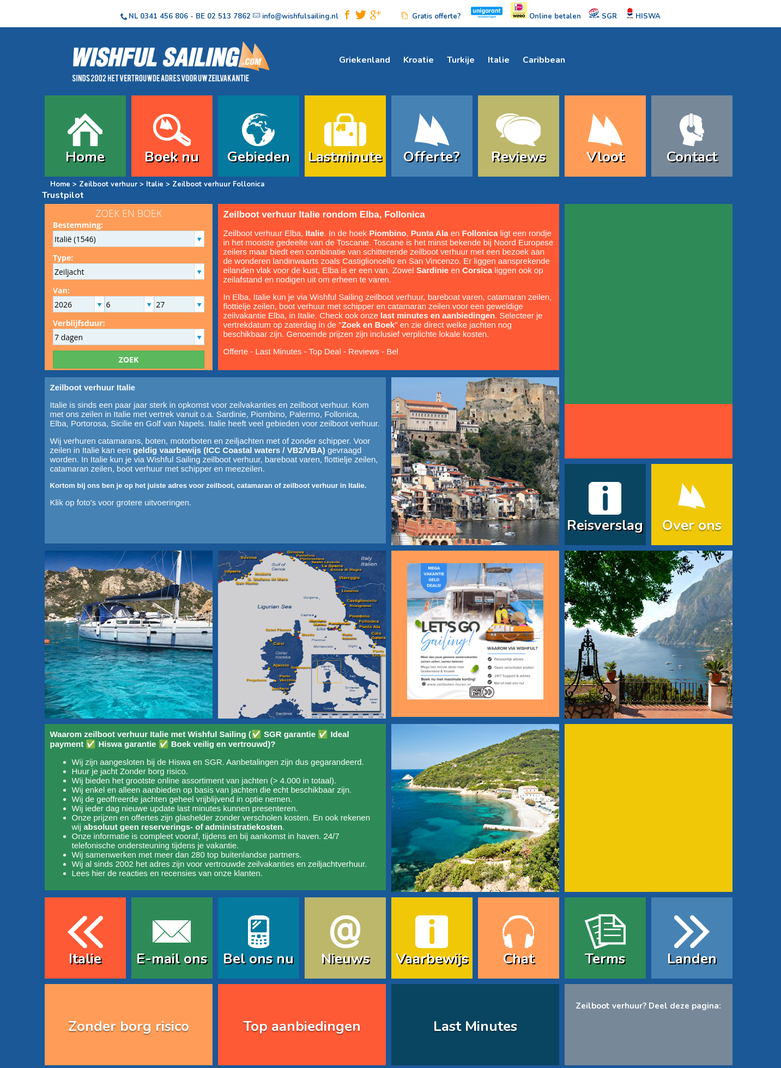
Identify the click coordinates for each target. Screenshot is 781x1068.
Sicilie (121, 423)
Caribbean (544, 60)
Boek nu (171, 156)
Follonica (340, 414)
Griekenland (364, 60)
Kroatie (418, 60)
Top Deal (325, 351)
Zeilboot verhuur (108, 184)
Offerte (236, 351)
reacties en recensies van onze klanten (189, 873)
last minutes (199, 808)
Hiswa (179, 762)
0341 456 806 (164, 16)
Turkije (461, 60)
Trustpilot (63, 195)
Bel (392, 351)
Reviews (518, 156)
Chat (518, 958)
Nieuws (345, 958)
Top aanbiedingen (302, 1026)
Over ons (692, 525)
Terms (605, 958)
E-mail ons (171, 958)
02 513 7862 (229, 16)
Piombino (268, 414)
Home (85, 156)
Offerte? (431, 156)
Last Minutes (278, 351)
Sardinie (231, 414)
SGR (213, 762)
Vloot (605, 156)
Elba (58, 423)
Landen (692, 958)
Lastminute (345, 156)
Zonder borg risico (153, 771)
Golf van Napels (175, 423)
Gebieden (258, 156)
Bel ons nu (258, 958)
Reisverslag (605, 525)
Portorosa (88, 423)
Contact (692, 156)
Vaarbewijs (432, 958)
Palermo (304, 414)
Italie (499, 60)
